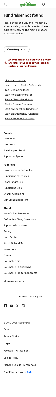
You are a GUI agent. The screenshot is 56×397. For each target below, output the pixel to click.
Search (43, 63)
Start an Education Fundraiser (21, 109)
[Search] (5, 5)
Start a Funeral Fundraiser (19, 105)
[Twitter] (17, 306)
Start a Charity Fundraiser (19, 100)
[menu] (51, 5)
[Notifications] (43, 5)
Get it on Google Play (12, 315)
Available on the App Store (29, 315)
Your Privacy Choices (18, 372)
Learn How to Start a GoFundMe (23, 86)
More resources (14, 282)
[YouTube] (11, 306)
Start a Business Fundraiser (19, 119)
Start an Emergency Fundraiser (22, 114)
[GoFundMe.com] (28, 5)
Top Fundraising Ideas (17, 90)
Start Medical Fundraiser (18, 95)
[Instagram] (23, 306)
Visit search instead (15, 81)
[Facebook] (5, 306)
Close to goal (16, 50)
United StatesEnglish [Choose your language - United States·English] (28, 297)
